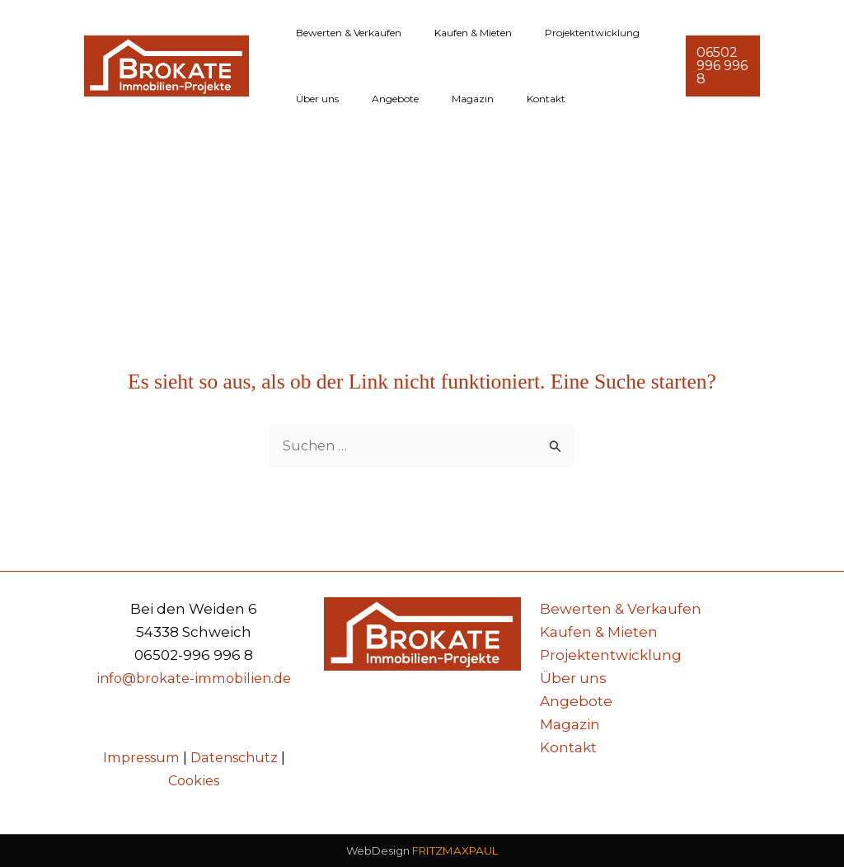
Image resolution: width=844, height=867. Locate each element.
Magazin (440, 98)
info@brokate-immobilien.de (194, 678)
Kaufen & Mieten (453, 32)
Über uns (310, 98)
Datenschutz (237, 757)
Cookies (194, 780)
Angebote (375, 98)
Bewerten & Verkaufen (342, 32)
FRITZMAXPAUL (455, 851)
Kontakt (500, 98)
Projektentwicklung (559, 32)
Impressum (138, 757)
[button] (719, 66)
